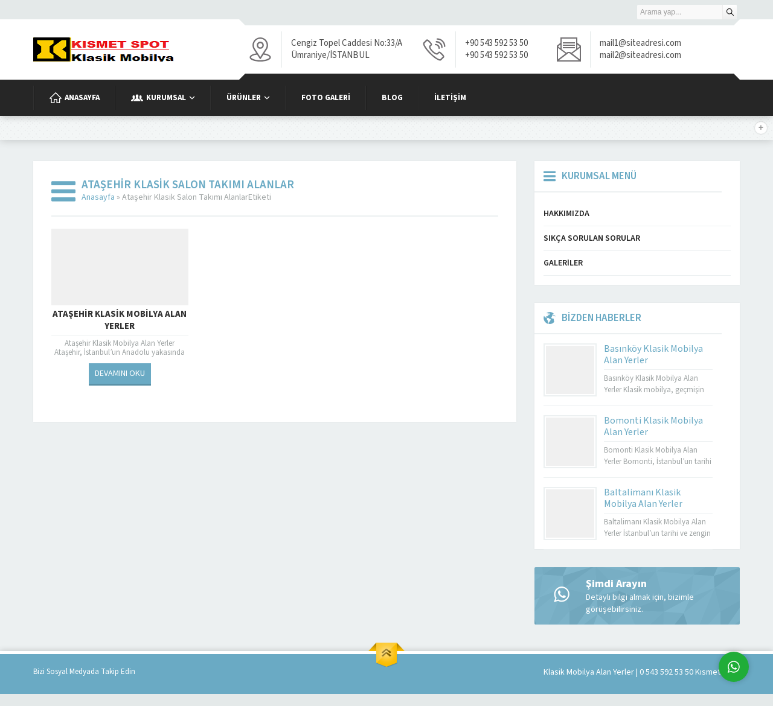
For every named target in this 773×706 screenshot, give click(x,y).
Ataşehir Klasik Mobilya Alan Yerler (120, 320)
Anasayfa (98, 197)
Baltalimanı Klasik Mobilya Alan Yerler (643, 498)
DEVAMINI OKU (120, 373)
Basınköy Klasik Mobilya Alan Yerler (653, 354)
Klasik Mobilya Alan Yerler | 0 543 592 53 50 (618, 672)
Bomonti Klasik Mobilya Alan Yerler (653, 426)
